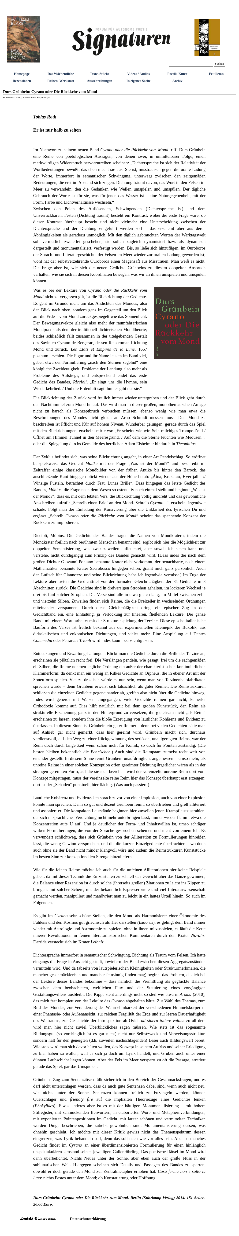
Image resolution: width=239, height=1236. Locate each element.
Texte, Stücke (99, 74)
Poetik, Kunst (177, 74)
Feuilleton (216, 74)
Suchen (219, 63)
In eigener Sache (138, 81)
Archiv (177, 81)
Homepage (22, 74)
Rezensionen (22, 81)
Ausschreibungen (99, 81)
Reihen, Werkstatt (60, 81)
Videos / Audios (138, 74)
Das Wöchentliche (61, 74)
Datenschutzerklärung (88, 1219)
